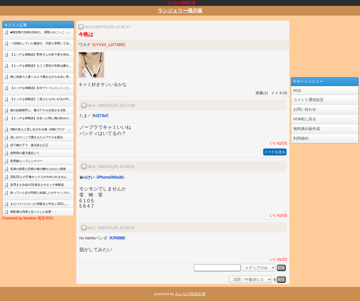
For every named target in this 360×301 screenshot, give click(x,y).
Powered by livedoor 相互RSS (27, 218)
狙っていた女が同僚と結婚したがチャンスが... (40, 192)
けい (90, 177)
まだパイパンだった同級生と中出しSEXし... (39, 203)
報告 (281, 279)
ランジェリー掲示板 (180, 10)
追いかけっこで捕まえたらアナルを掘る (36, 137)
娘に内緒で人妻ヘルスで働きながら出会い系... (40, 76)
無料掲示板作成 (306, 128)
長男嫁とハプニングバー (26, 161)
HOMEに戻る (304, 119)
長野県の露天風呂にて (25, 153)
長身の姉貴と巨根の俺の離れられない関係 (38, 168)
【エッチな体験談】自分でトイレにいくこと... (40, 87)
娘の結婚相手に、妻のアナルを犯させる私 (38, 110)
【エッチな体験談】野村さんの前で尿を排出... (40, 54)
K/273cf (100, 115)
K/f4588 (117, 238)
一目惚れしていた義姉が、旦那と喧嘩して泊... (40, 43)
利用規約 (300, 138)
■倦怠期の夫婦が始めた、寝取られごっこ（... (40, 32)
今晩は (85, 34)
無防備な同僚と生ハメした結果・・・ (35, 211)
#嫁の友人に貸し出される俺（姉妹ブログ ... (40, 129)
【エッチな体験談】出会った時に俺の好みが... (40, 118)
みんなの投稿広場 (190, 294)
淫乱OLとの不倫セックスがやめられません (38, 176)
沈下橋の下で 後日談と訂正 (29, 145)
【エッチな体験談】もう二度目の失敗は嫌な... (40, 65)
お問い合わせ (304, 109)
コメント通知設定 (308, 99)
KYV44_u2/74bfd (108, 44)
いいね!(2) (277, 259)
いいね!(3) (277, 143)
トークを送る (274, 152)
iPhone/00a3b (110, 177)
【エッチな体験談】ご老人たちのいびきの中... (40, 99)
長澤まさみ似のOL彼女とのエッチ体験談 (37, 184)
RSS (297, 90)
